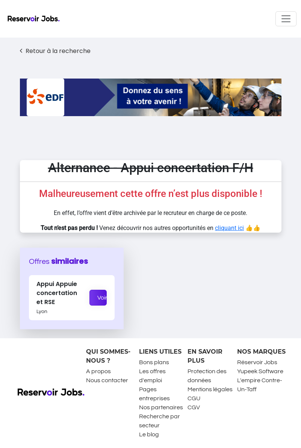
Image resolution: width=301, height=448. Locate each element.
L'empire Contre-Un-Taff (259, 384)
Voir (102, 298)
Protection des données (207, 375)
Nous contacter (107, 380)
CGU (194, 398)
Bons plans (154, 362)
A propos (98, 371)
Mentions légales (210, 389)
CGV (194, 407)
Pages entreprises (154, 393)
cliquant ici (229, 228)
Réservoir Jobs (257, 362)
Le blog (149, 434)
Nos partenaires (161, 407)
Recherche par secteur (159, 420)
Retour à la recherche (55, 51)
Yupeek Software (260, 371)
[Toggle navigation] (285, 18)
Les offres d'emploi (152, 375)
